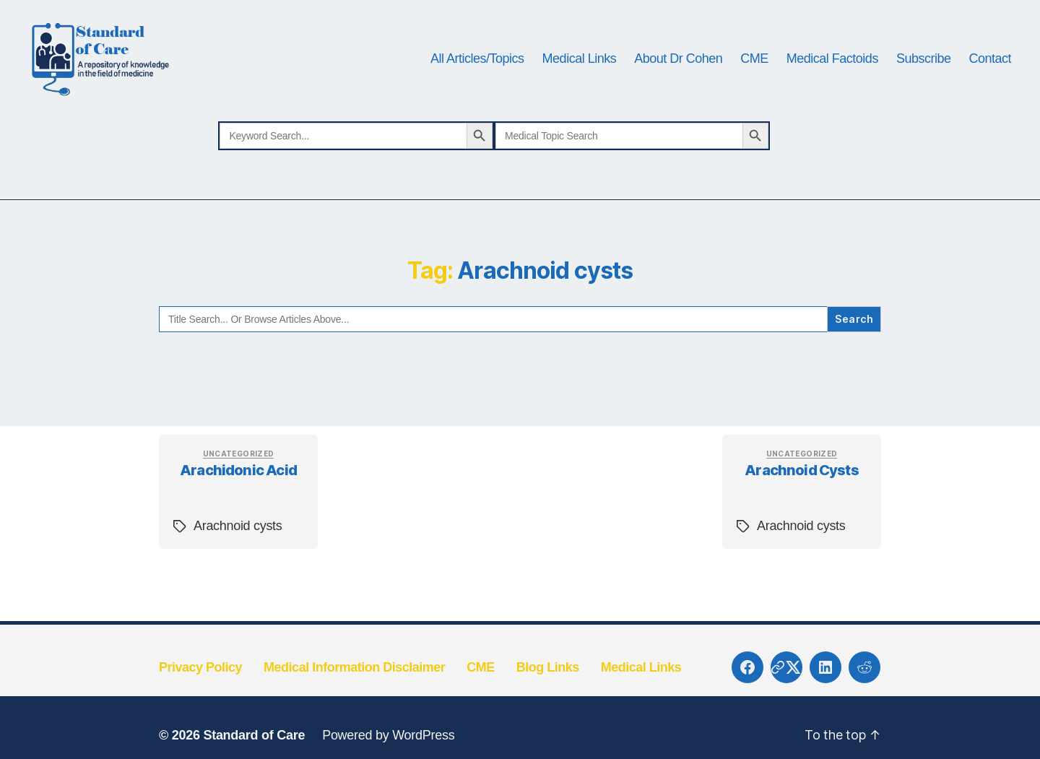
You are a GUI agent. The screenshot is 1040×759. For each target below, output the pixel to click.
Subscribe (923, 66)
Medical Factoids (832, 66)
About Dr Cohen (678, 66)
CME (754, 66)
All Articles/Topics (477, 66)
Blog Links (547, 684)
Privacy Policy (200, 684)
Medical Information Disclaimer (354, 684)
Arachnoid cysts (238, 543)
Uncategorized (238, 470)
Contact (989, 66)
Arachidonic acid (238, 487)
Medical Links (579, 66)
